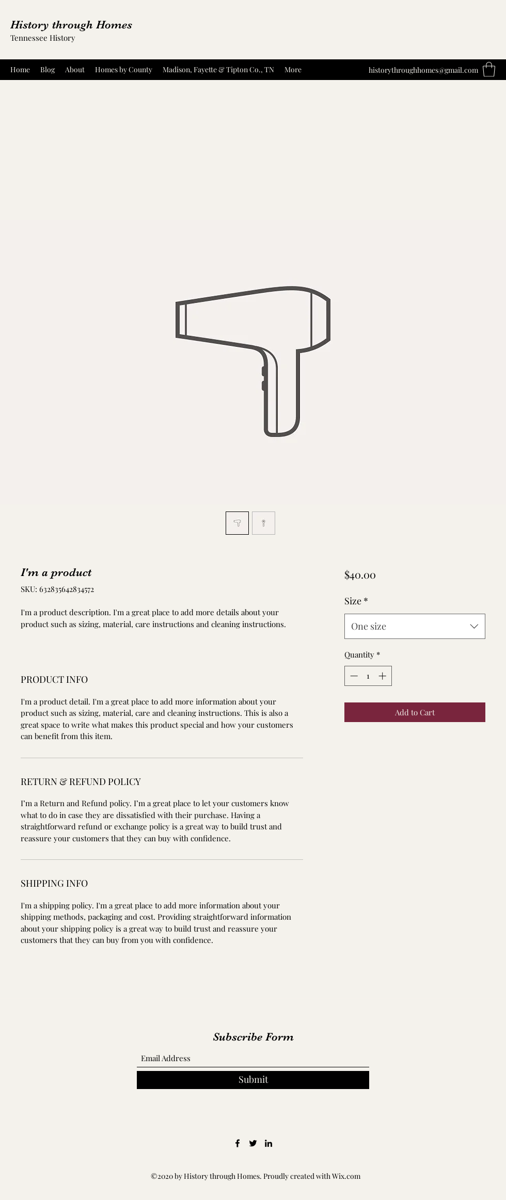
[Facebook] (237, 1143)
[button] (489, 69)
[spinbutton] (367, 675)
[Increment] (383, 675)
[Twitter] (253, 1143)
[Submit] (253, 1080)
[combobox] (414, 626)
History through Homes (71, 24)
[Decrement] (353, 675)
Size (356, 601)
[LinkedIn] (268, 1143)
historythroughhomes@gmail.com (423, 70)
